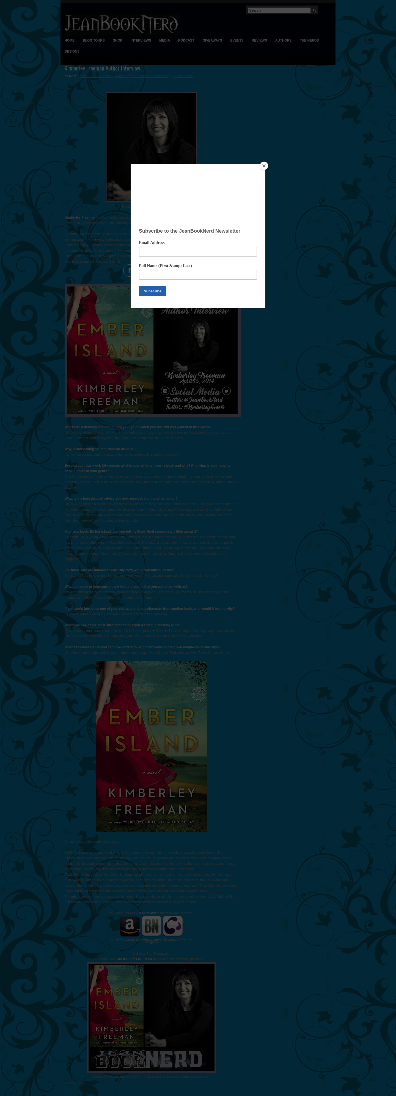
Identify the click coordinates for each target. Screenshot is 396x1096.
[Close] (264, 166)
